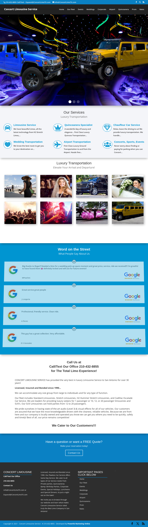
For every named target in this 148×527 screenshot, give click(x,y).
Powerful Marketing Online (79, 524)
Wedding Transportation (28, 142)
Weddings (90, 9)
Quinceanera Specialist (78, 125)
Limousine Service (25, 125)
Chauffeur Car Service (127, 125)
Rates (142, 9)
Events (80, 9)
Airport (112, 9)
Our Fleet (71, 9)
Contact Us (74, 452)
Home (61, 9)
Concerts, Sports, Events (129, 142)
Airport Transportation (77, 142)
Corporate (102, 9)
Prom (134, 9)
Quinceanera (123, 9)
